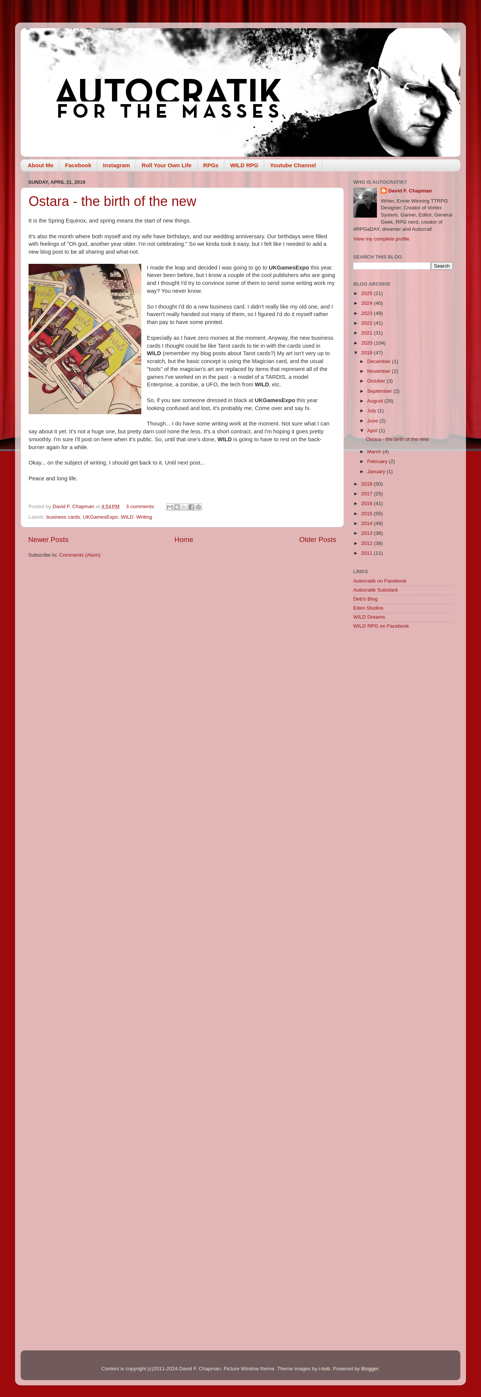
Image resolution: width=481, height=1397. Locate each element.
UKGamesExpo (100, 517)
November (379, 371)
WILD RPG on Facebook (381, 626)
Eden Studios (368, 608)
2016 (367, 503)
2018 (367, 484)
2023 (367, 313)
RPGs (211, 165)
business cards (63, 517)
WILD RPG (244, 165)
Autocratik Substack (375, 590)
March (375, 451)
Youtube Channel (293, 165)
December (379, 361)
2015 (367, 513)
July (372, 410)
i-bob (324, 1368)
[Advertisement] (403, 754)
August (375, 401)
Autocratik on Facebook (380, 581)
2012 (367, 543)
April (373, 430)
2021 (367, 333)
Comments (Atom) (80, 555)
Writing (144, 517)
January (377, 471)
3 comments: (141, 506)
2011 (367, 553)
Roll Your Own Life (167, 165)
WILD (127, 517)
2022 (367, 323)
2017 (367, 493)
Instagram (116, 165)
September (380, 391)
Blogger (369, 1368)
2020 (367, 343)
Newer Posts (48, 539)
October (377, 381)
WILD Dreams (369, 617)
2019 (367, 353)
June (373, 421)
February (378, 461)
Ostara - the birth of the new (112, 201)
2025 (367, 293)
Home (183, 539)
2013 (367, 533)
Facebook (78, 165)
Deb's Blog (365, 599)
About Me (40, 165)
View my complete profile (381, 239)
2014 (367, 523)
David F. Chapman (410, 191)
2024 (367, 303)
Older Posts (317, 539)
